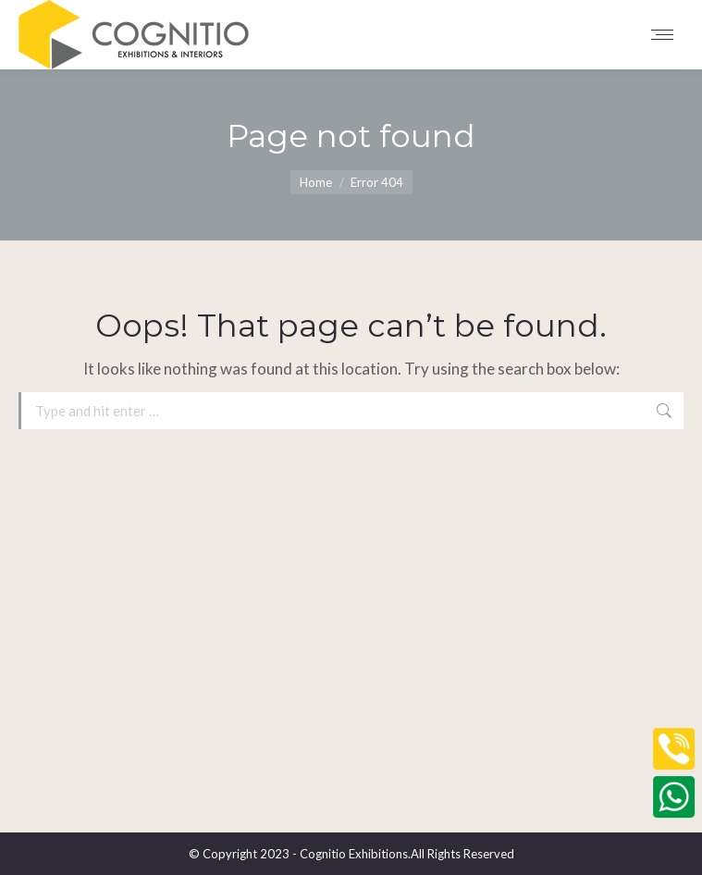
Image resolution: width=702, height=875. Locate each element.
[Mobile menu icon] (667, 34)
